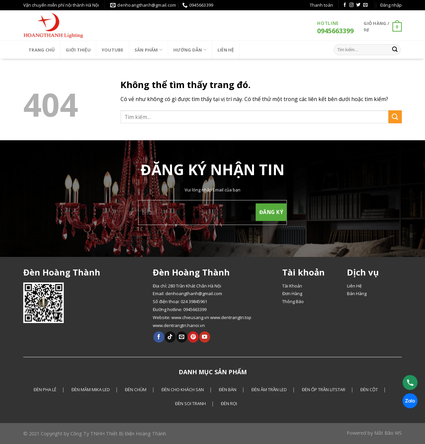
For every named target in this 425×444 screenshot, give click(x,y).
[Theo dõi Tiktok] (170, 337)
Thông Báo (293, 301)
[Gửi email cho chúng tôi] (365, 5)
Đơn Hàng (292, 293)
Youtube (113, 50)
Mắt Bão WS (388, 433)
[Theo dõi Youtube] (204, 337)
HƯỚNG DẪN (190, 50)
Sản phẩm (148, 50)
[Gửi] (394, 49)
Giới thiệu (78, 50)
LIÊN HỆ (225, 50)
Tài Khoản (292, 286)
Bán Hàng (357, 293)
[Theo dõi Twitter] (358, 5)
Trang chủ (42, 50)
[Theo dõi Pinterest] (193, 337)
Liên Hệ (354, 286)
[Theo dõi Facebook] (345, 5)
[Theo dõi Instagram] (351, 5)
